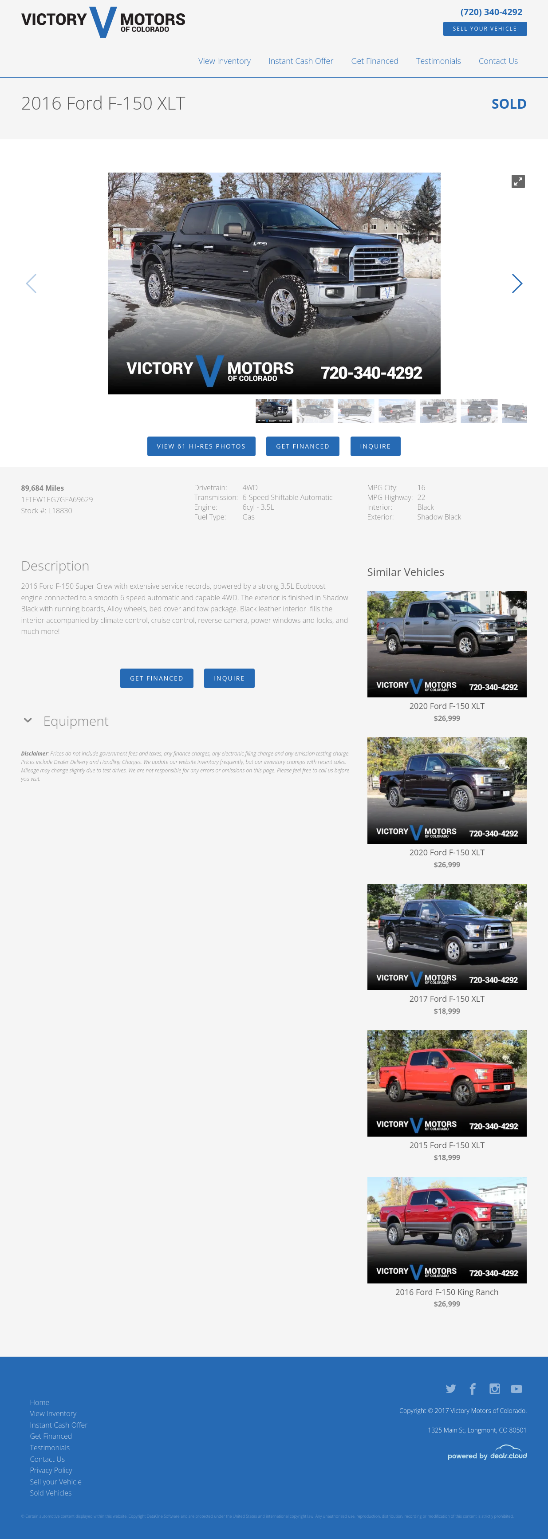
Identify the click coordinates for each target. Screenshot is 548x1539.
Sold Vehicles (51, 1493)
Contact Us (498, 60)
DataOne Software (163, 1516)
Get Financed (374, 60)
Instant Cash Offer (300, 60)
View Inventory (224, 60)
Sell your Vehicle (485, 28)
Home (40, 1402)
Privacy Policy (51, 1470)
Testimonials (438, 60)
